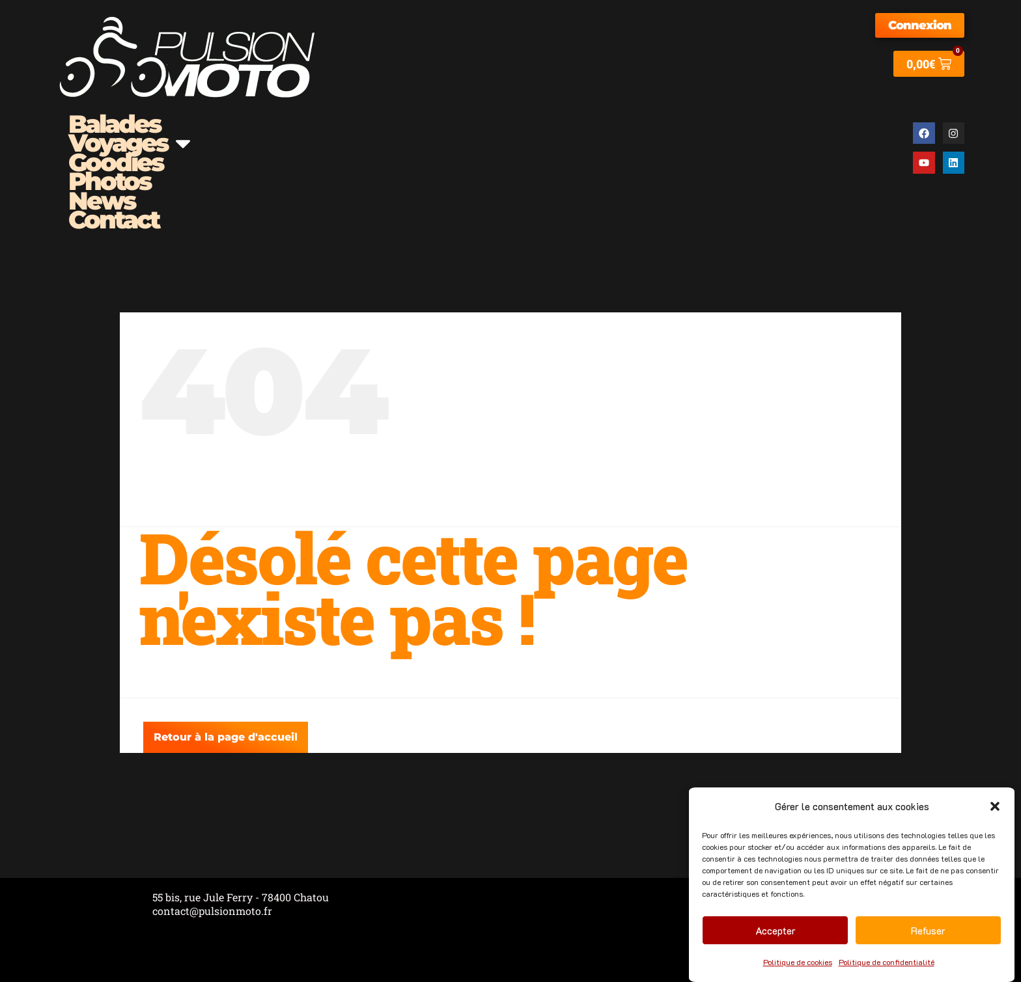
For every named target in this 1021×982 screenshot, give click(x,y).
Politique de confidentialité (886, 962)
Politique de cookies (797, 962)
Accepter (775, 930)
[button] (994, 806)
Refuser (928, 930)
